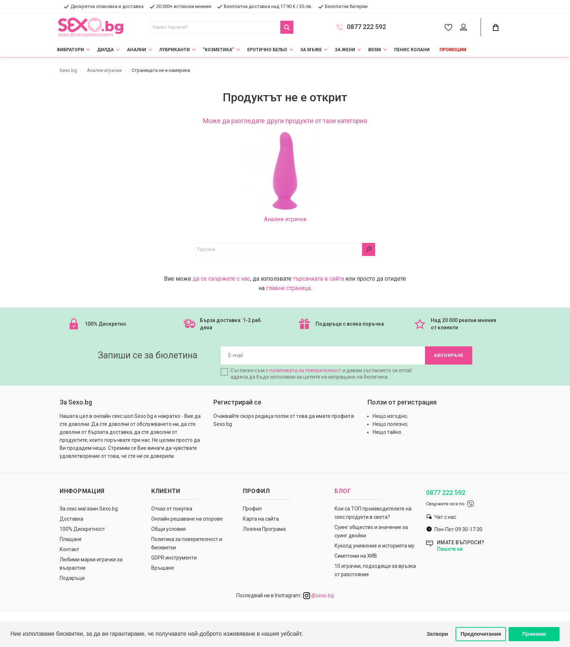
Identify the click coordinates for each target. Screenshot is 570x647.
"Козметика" (218, 49)
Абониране (448, 355)
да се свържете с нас (221, 278)
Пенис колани (412, 49)
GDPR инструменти (174, 558)
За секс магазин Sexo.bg (89, 509)
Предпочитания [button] (481, 634)
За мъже (311, 49)
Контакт (69, 549)
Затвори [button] (437, 634)
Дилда (105, 49)
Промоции (452, 49)
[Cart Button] (495, 27)
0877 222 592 (366, 26)
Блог (342, 491)
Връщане (162, 568)
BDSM (374, 49)
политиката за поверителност (305, 370)
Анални (136, 49)
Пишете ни (450, 549)
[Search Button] (286, 27)
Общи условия (168, 529)
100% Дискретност (82, 529)
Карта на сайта (261, 519)
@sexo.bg (318, 595)
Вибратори (70, 49)
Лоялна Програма (264, 529)
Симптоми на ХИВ (355, 556)
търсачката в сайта (318, 278)
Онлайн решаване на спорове (187, 519)
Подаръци (72, 578)
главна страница (288, 288)
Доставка (71, 519)
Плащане (71, 539)
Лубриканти (174, 49)
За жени (345, 49)
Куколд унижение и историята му (374, 546)
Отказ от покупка (171, 509)
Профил (252, 509)
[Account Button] (465, 27)
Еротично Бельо (267, 49)
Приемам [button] (534, 634)
